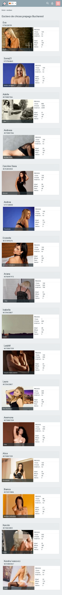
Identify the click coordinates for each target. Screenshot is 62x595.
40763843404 (8, 169)
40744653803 (8, 528)
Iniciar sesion (52, 3)
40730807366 (8, 97)
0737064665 (8, 61)
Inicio (4, 10)
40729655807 (8, 313)
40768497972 (9, 277)
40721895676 (8, 241)
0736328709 (7, 25)
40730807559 (9, 349)
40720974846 (9, 492)
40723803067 (9, 564)
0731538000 (8, 205)
